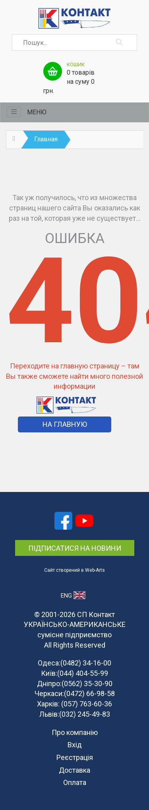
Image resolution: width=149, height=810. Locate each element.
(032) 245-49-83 (84, 714)
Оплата (74, 782)
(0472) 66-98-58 (89, 693)
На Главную (65, 424)
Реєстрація (74, 757)
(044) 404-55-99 (82, 673)
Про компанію (75, 732)
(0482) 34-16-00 (85, 663)
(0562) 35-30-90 (87, 683)
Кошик (76, 65)
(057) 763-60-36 (86, 704)
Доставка (74, 770)
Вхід (75, 745)
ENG (73, 595)
